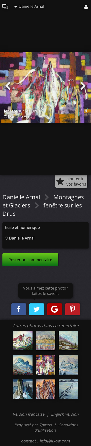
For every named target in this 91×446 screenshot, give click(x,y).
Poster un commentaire (30, 259)
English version (65, 414)
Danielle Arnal (29, 6)
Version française (29, 414)
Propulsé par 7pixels (33, 425)
